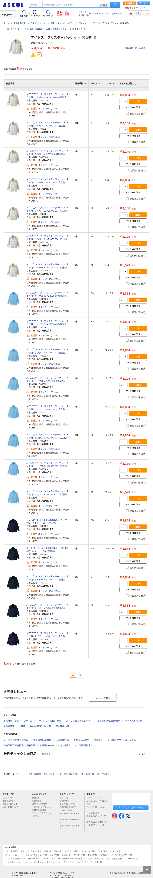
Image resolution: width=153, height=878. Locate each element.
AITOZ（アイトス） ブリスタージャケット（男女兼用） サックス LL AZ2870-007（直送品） (47, 436)
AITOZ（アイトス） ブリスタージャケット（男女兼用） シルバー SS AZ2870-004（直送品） (47, 96)
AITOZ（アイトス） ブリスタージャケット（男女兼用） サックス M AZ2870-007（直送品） (47, 379)
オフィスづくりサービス (63, 862)
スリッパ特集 (115, 855)
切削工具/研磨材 (81, 740)
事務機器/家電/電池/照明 (108, 721)
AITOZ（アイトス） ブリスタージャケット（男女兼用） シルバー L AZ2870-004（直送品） (47, 181)
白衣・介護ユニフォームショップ (18, 862)
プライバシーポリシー (70, 804)
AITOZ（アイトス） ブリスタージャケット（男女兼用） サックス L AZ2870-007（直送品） (47, 408)
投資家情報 (38, 801)
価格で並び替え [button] (127, 83)
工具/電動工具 (62, 740)
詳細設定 (103, 5)
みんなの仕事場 (94, 813)
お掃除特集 (92, 855)
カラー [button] (109, 83)
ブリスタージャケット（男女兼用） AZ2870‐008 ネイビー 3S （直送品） (47, 521)
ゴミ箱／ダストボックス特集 (73, 855)
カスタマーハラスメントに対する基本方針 (42, 808)
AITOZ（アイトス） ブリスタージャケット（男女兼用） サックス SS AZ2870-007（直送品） (47, 322)
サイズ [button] (95, 83)
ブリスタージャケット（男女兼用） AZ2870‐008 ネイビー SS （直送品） (47, 549)
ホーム (6, 23)
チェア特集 (42, 855)
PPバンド (106, 774)
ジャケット (83, 23)
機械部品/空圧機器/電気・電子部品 (19, 745)
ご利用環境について (69, 807)
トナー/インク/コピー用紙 (49, 721)
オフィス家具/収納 (133, 721)
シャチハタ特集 (132, 859)
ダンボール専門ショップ (15, 859)
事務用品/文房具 (11, 721)
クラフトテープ (55, 774)
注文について (9, 798)
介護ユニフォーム (38, 23)
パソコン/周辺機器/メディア (79, 721)
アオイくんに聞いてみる (130, 807)
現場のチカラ (33, 859)
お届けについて (10, 801)
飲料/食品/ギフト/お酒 (40, 726)
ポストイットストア (42, 862)
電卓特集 (47, 851)
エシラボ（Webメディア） (97, 817)
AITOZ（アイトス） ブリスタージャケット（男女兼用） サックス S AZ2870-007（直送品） (47, 351)
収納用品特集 (117, 859)
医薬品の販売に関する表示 (69, 827)
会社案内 (37, 798)
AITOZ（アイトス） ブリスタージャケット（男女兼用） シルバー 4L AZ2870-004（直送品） (47, 266)
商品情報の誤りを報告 (136, 48)
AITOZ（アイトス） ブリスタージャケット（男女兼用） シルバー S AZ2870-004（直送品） (47, 124)
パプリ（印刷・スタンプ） (96, 808)
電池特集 (57, 851)
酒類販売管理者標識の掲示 (69, 821)
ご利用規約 (65, 801)
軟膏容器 (38, 774)
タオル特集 (127, 855)
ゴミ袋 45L (89, 774)
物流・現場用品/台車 (42, 740)
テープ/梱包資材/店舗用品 (16, 740)
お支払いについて (11, 804)
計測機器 (98, 740)
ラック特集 (54, 855)
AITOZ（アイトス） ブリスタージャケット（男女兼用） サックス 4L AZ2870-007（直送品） (47, 493)
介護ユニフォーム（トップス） (62, 23)
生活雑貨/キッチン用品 (14, 726)
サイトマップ (65, 798)
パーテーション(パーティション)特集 (20, 855)
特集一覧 (98, 862)
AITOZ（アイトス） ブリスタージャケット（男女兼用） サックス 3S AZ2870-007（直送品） (47, 294)
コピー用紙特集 (11, 851)
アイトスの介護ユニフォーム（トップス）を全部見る (45, 29)
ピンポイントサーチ (84, 862)
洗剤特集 (103, 855)
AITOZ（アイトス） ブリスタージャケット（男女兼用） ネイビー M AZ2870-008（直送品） (47, 606)
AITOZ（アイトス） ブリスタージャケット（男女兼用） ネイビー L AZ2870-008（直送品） (47, 634)
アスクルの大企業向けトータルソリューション (97, 823)
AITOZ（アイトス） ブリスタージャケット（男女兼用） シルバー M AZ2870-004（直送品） (47, 152)
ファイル (28, 721)
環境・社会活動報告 (41, 804)
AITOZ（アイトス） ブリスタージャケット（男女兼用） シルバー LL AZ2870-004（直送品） (47, 209)
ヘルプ (145, 8)
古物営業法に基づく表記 (69, 815)
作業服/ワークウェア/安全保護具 (55, 745)
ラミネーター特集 (88, 851)
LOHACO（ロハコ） (95, 798)
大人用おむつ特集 (102, 859)
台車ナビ (45, 859)
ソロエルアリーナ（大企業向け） (97, 802)
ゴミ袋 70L (73, 774)
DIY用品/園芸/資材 (84, 745)
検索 (115, 5)
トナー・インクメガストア (31, 851)
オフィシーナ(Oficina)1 (49, 108)
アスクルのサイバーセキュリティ (42, 814)
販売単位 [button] (80, 83)
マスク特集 (87, 859)
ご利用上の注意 (67, 810)
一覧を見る (45, 754)
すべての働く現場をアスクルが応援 (66, 859)
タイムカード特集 (71, 851)
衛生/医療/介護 (20, 23)
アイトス (16, 29)
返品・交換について (12, 807)
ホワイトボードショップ (108, 851)
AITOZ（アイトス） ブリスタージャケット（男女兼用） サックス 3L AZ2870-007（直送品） (47, 464)
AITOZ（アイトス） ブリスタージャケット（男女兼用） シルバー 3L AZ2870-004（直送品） (47, 237)
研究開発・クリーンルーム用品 (121, 740)
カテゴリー (8, 14)
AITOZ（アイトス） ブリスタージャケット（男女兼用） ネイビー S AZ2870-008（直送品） (47, 578)
